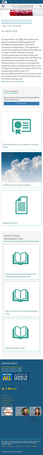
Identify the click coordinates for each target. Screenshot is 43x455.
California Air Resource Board (22, 6)
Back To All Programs (12, 26)
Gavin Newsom (8, 413)
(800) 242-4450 (5, 367)
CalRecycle (11, 446)
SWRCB (34, 446)
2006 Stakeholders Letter (15, 348)
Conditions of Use (7, 400)
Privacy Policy (6, 398)
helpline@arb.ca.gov (16, 367)
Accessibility (5, 395)
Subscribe (21, 103)
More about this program (12, 81)
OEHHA (28, 446)
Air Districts (5, 402)
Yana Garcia (21, 414)
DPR (17, 446)
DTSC (22, 446)
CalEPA (3, 446)
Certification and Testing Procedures (17, 185)
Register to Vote (7, 405)
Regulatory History (10, 223)
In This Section (9, 31)
